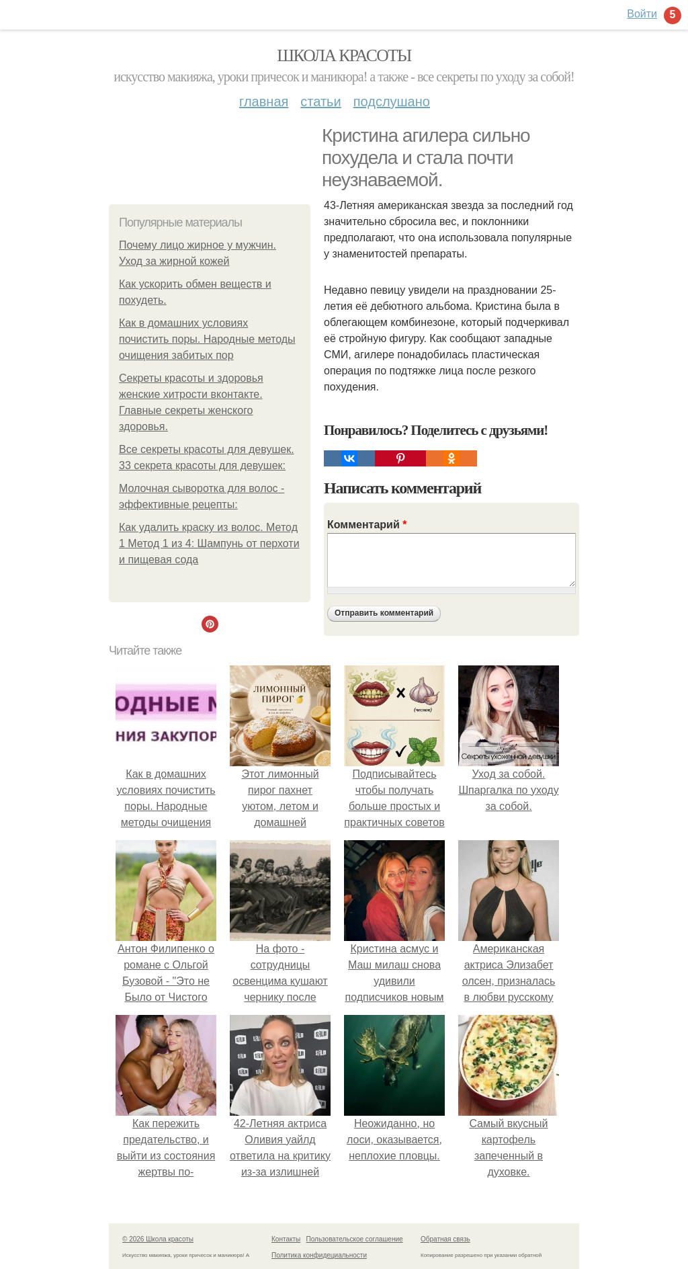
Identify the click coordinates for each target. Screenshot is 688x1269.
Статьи (320, 101)
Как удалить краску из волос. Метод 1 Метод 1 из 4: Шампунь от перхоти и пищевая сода (209, 543)
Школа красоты (344, 55)
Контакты (285, 1239)
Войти (642, 13)
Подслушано (391, 101)
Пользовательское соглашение (354, 1239)
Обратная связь (445, 1239)
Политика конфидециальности (319, 1255)
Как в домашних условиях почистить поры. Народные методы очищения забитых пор (207, 339)
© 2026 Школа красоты (158, 1239)
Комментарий (366, 524)
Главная (263, 101)
